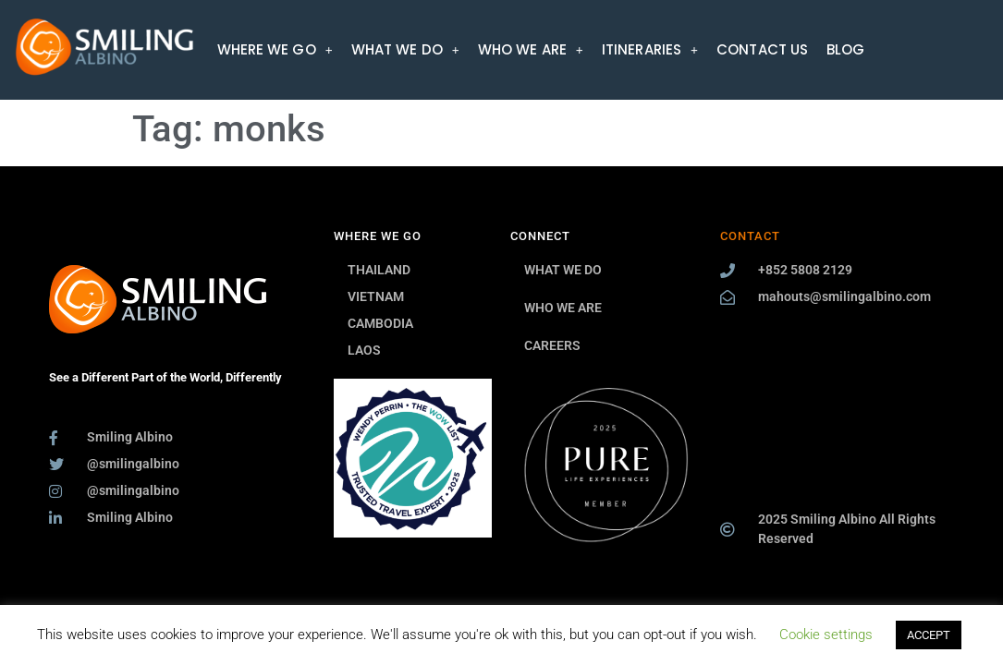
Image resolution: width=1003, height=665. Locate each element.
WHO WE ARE (530, 49)
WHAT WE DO (405, 49)
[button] (275, 49)
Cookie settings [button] (826, 634)
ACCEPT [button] (928, 635)
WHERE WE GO (275, 49)
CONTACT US (762, 49)
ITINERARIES (650, 49)
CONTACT (750, 236)
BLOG (845, 49)
